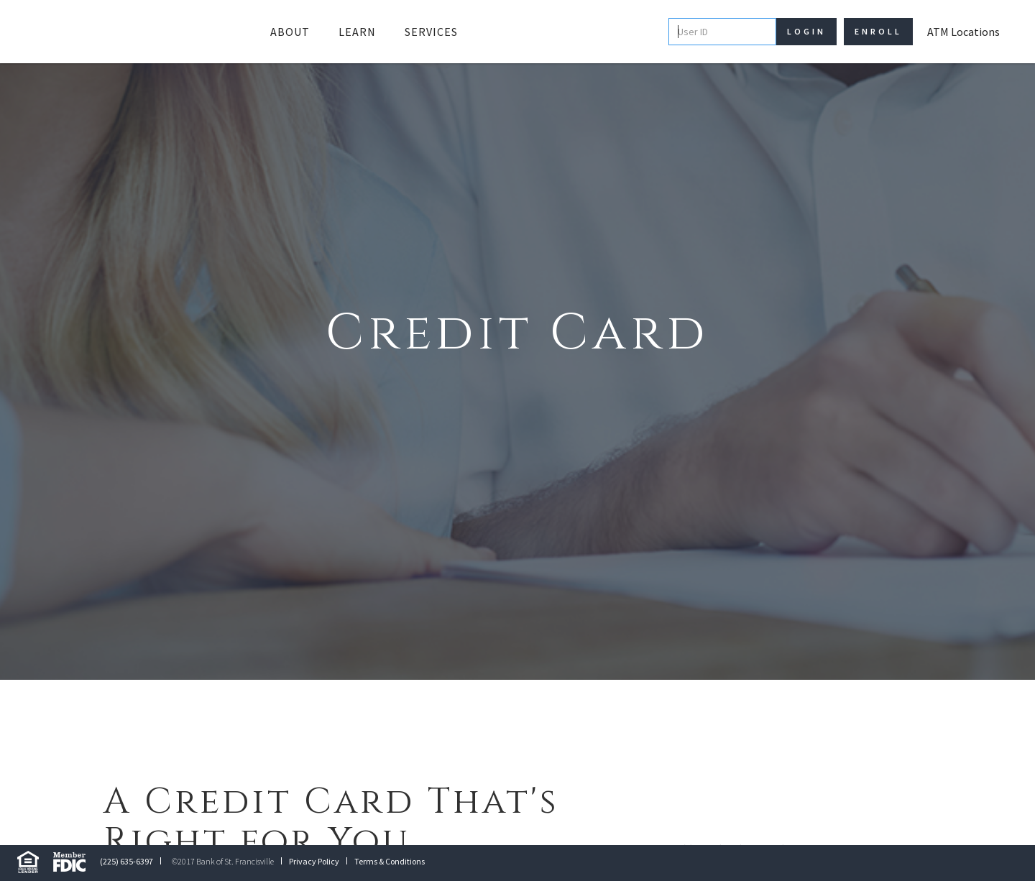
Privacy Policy (314, 861)
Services (431, 31)
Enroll (878, 31)
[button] (290, 31)
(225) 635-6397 (126, 861)
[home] (128, 31)
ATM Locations (963, 31)
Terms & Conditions (389, 861)
